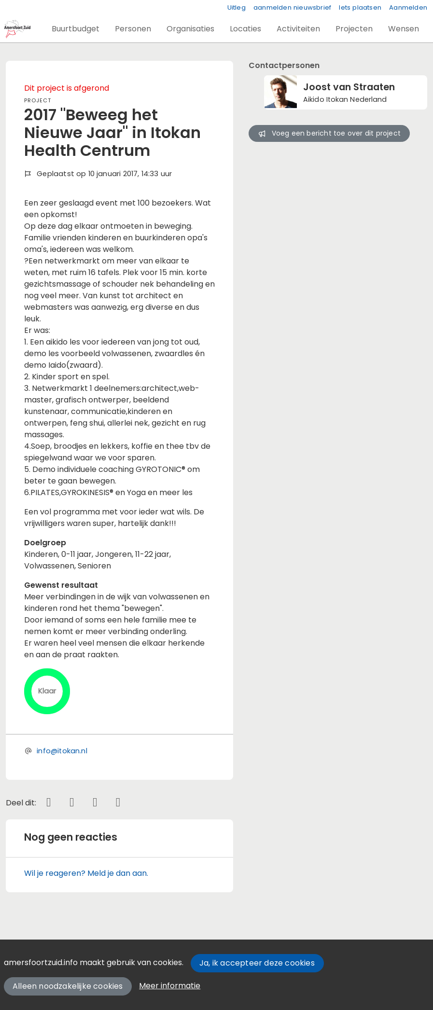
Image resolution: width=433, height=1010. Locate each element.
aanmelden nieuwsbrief (292, 7)
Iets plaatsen (360, 7)
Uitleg (236, 7)
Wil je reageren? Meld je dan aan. (86, 873)
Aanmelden (408, 7)
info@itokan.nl (62, 751)
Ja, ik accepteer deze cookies (257, 962)
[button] (75, 29)
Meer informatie (169, 985)
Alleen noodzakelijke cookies (68, 986)
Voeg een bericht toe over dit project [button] (329, 133)
